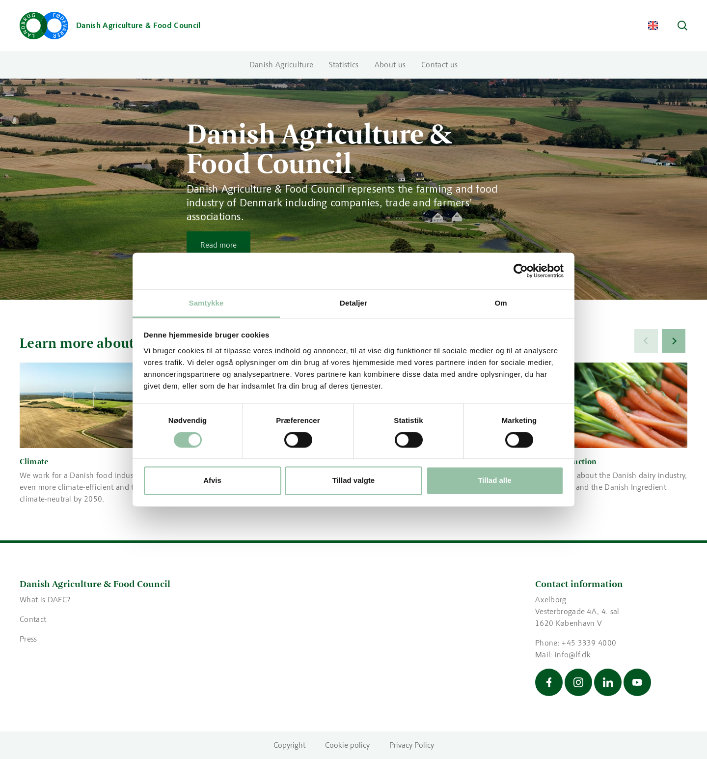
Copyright (289, 745)
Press (28, 639)
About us (390, 64)
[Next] (673, 341)
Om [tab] (500, 303)
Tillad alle (494, 481)
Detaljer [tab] (353, 303)
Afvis (212, 481)
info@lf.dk (573, 654)
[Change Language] (653, 25)
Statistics (343, 64)
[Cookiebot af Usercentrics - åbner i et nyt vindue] (521, 270)
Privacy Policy (411, 745)
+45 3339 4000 (589, 642)
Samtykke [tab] (206, 303)
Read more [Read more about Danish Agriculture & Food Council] (218, 245)
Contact (33, 619)
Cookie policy (347, 745)
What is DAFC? (46, 599)
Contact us (439, 64)
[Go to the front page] (110, 25)
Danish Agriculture (281, 64)
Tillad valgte (353, 481)
